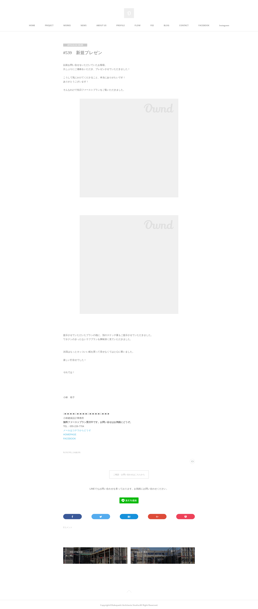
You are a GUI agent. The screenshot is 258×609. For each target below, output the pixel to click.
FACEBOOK (203, 25)
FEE (152, 25)
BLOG (166, 25)
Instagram (224, 25)
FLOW (138, 25)
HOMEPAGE (69, 434)
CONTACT (184, 25)
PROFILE (120, 25)
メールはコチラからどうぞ (77, 430)
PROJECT (49, 25)
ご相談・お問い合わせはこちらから (129, 473)
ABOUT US (101, 25)
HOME (32, 25)
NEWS (84, 25)
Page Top (129, 590)
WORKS (67, 25)
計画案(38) (76, 452)
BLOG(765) (67, 452)
